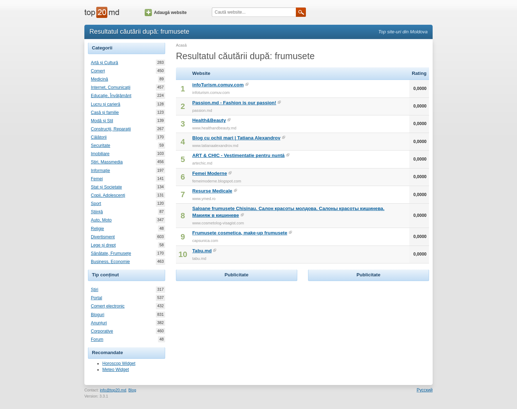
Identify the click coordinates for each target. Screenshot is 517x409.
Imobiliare (100, 154)
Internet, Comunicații (110, 87)
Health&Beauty (209, 120)
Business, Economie (110, 262)
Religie (97, 229)
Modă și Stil (102, 121)
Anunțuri (99, 323)
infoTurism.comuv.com (217, 84)
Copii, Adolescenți (108, 195)
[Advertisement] (236, 327)
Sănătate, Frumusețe (111, 253)
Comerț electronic (108, 306)
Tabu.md (201, 250)
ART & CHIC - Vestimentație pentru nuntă (238, 155)
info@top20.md (113, 390)
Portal (96, 298)
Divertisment (103, 237)
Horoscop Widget (118, 363)
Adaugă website (166, 12)
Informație (100, 170)
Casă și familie (105, 112)
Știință (97, 212)
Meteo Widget (115, 369)
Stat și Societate (106, 187)
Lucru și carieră (105, 104)
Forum (97, 339)
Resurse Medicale (212, 191)
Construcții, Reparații (111, 129)
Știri (94, 290)
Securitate (100, 145)
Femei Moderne (209, 173)
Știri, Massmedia (107, 162)
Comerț (98, 71)
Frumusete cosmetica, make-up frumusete (239, 233)
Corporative (102, 331)
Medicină (99, 79)
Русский (424, 390)
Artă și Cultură (104, 63)
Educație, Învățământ (111, 96)
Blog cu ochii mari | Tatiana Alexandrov (236, 138)
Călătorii (99, 137)
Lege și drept (103, 245)
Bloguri (97, 315)
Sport (96, 203)
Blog (132, 390)
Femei (97, 179)
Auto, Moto (101, 220)
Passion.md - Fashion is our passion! (234, 102)
